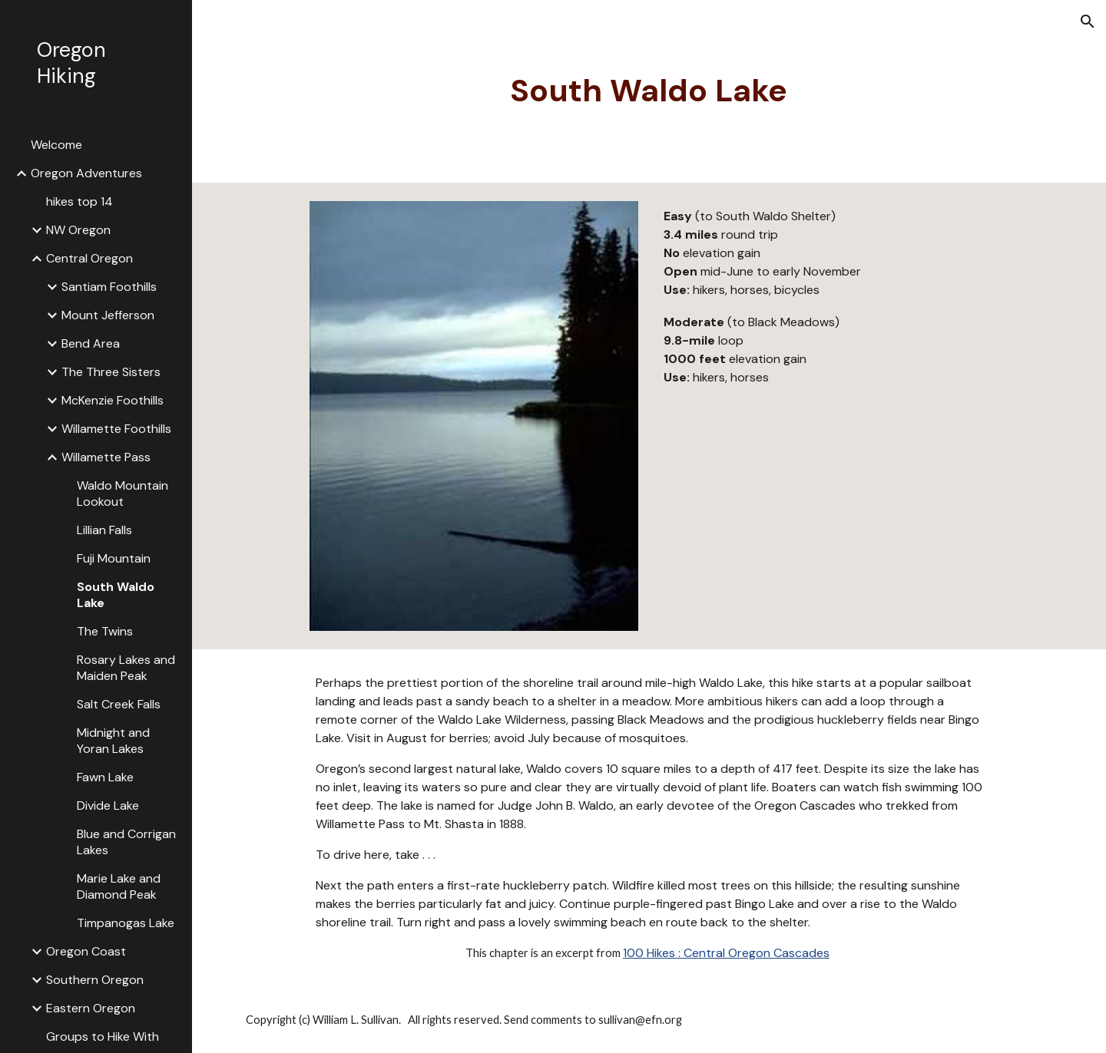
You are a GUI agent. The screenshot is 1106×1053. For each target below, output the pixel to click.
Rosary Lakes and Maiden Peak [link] (126, 668)
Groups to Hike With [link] (102, 1036)
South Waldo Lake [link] (115, 595)
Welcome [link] (56, 145)
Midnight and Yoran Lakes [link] (113, 741)
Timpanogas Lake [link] (125, 923)
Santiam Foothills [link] (109, 287)
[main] (649, 91)
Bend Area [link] (90, 343)
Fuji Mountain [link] (114, 558)
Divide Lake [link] (108, 805)
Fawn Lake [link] (105, 777)
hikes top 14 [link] (79, 201)
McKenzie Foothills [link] (112, 400)
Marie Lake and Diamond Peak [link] (119, 886)
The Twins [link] (105, 631)
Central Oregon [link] (89, 258)
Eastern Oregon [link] (90, 1008)
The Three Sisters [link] (111, 372)
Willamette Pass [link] (106, 457)
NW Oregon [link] (78, 230)
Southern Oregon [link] (95, 980)
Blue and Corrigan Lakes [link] (126, 842)
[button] (1087, 21)
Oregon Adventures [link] (86, 173)
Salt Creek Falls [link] (119, 704)
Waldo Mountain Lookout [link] (122, 493)
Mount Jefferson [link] (107, 315)
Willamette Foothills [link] (116, 429)
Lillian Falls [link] (104, 530)
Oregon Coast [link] (86, 951)
